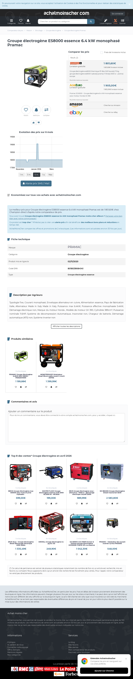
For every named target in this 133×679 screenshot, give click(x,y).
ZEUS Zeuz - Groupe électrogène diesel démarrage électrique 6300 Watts (21, 543)
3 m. (29, 175)
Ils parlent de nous (15, 645)
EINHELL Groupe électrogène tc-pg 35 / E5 (51, 542)
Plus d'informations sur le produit (79, 80)
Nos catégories (14, 655)
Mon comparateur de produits (81, 650)
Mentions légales (14, 652)
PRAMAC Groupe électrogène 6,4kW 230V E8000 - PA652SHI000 (20, 376)
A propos (11, 642)
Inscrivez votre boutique (79, 652)
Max (50, 175)
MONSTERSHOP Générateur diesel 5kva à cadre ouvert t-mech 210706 (51, 376)
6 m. (37, 175)
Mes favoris (73, 645)
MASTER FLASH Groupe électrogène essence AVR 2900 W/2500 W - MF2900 (51, 492)
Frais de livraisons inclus (113, 52)
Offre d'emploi (13, 650)
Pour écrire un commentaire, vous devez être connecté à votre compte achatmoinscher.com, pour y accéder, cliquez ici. (66, 427)
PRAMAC (74, 247)
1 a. (43, 175)
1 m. (21, 175)
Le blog (71, 642)
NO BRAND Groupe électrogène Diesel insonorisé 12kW (112, 492)
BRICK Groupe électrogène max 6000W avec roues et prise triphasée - (20, 492)
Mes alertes (73, 647)
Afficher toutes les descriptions (66, 326)
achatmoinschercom (66, 13)
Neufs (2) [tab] (74, 58)
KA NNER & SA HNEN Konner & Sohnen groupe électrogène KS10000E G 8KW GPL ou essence (82, 543)
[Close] (129, 4)
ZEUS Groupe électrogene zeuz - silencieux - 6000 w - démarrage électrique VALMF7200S (82, 492)
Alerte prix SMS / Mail (36, 183)
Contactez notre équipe (17, 647)
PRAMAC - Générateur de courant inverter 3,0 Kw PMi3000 (112, 542)
